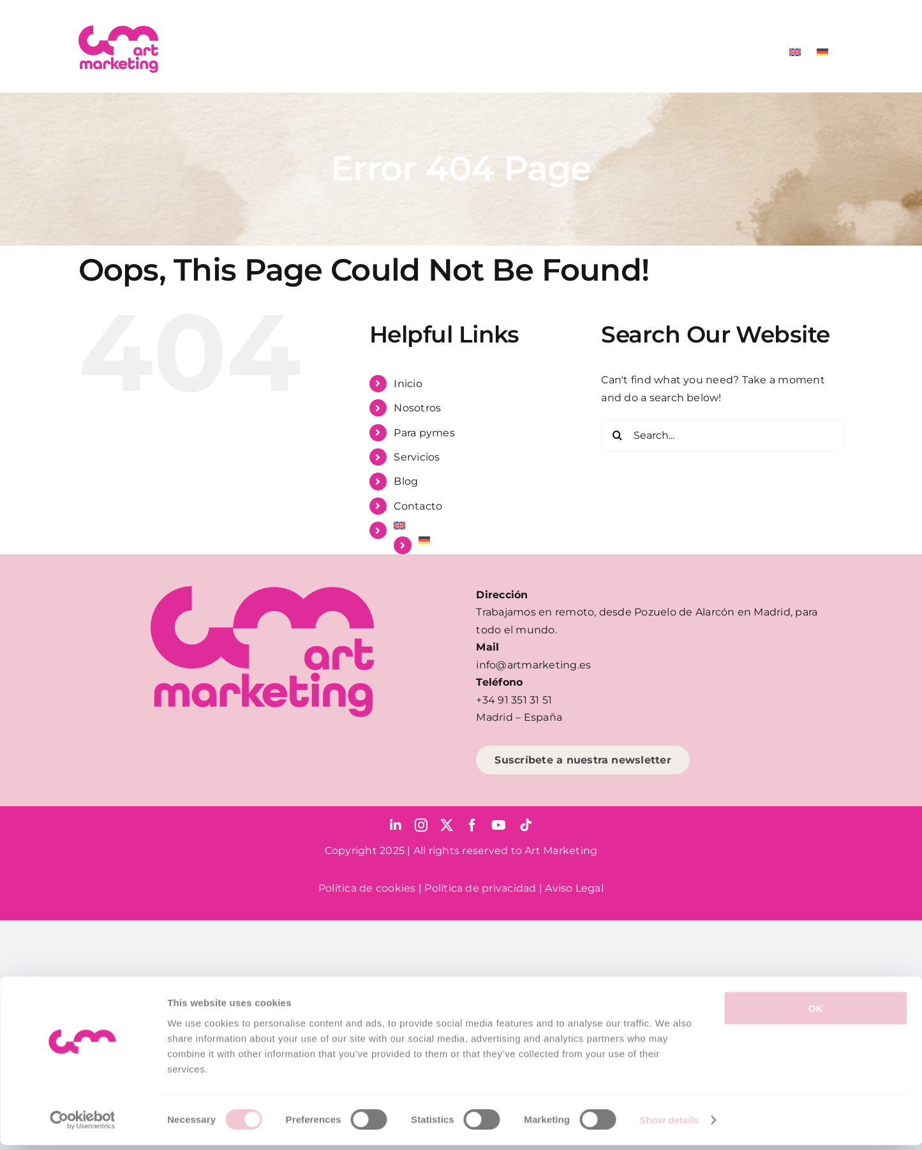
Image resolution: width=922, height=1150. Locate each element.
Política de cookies (367, 888)
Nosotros (417, 408)
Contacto (418, 506)
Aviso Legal (574, 888)
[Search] (617, 435)
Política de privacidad (480, 888)
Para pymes (424, 433)
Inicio (408, 384)
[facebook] (472, 825)
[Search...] (722, 435)
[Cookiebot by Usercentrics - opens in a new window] (82, 1125)
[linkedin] (395, 825)
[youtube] (498, 825)
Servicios (417, 457)
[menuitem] (795, 52)
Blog (406, 481)
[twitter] (446, 825)
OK (815, 1012)
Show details (669, 1124)
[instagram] (421, 825)
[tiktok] (525, 825)
